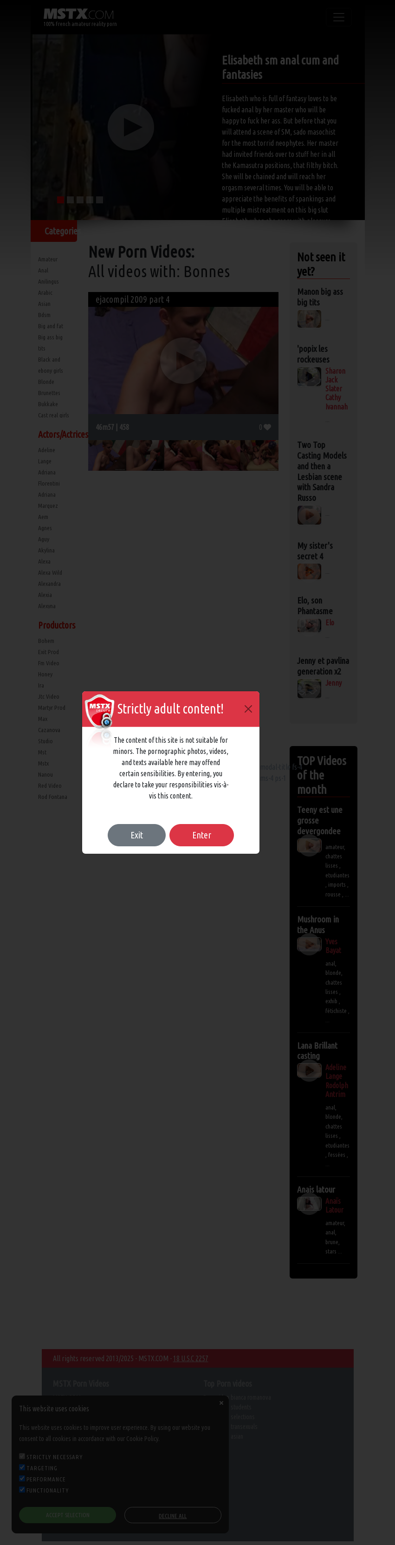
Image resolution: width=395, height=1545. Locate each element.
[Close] (248, 708)
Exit (136, 835)
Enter (201, 835)
